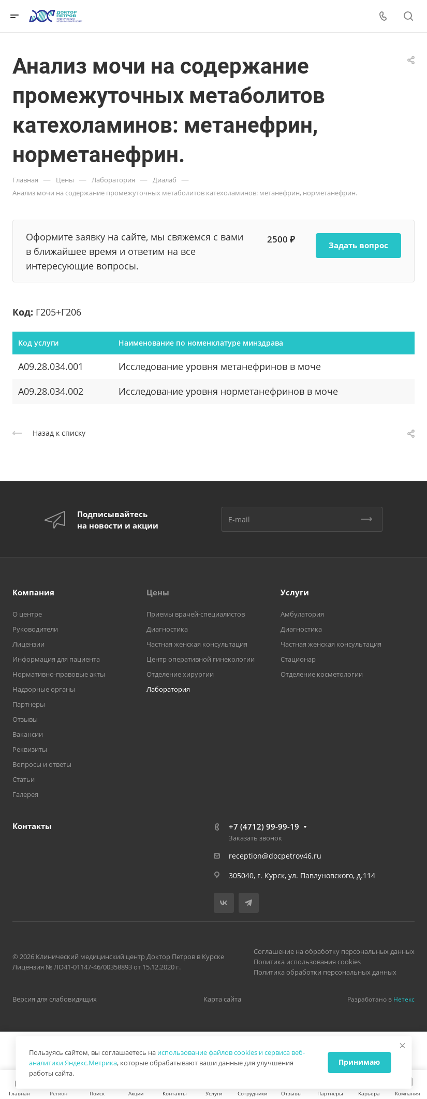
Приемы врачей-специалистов (195, 614)
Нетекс (404, 999)
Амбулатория (302, 614)
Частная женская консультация (196, 644)
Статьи (23, 779)
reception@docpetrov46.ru (275, 856)
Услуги (295, 592)
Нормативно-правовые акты (58, 674)
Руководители (35, 629)
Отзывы (25, 719)
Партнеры (28, 704)
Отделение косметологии (322, 674)
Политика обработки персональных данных (325, 972)
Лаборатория (168, 689)
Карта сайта (222, 999)
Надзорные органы (43, 689)
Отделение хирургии (180, 674)
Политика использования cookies (307, 961)
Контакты (32, 826)
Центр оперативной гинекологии (200, 659)
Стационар (298, 659)
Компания (33, 592)
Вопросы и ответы (41, 764)
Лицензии (28, 644)
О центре (27, 614)
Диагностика (167, 629)
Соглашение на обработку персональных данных (334, 951)
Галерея (25, 794)
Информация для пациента (56, 659)
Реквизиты (29, 749)
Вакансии (27, 734)
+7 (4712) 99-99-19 (264, 826)
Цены (157, 592)
